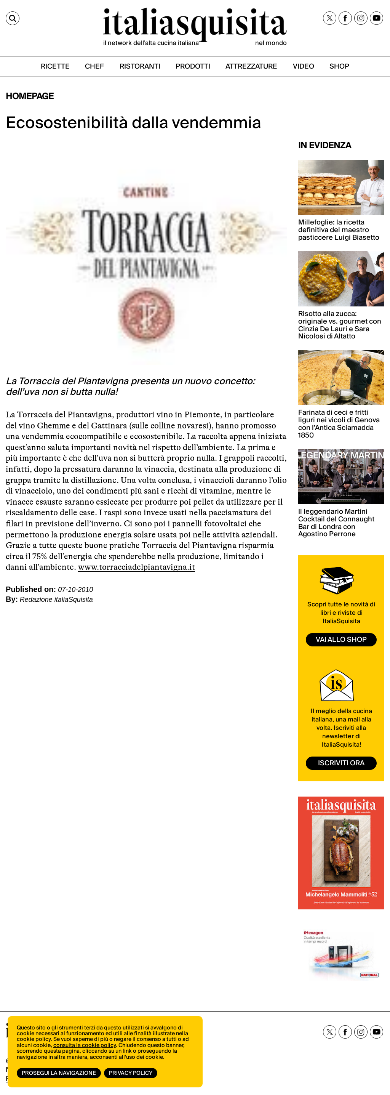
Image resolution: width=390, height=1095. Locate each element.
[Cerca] (12, 18)
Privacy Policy (130, 1073)
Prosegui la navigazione (59, 1073)
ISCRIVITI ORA (341, 763)
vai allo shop (341, 640)
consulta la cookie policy (84, 1045)
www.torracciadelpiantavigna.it (136, 567)
